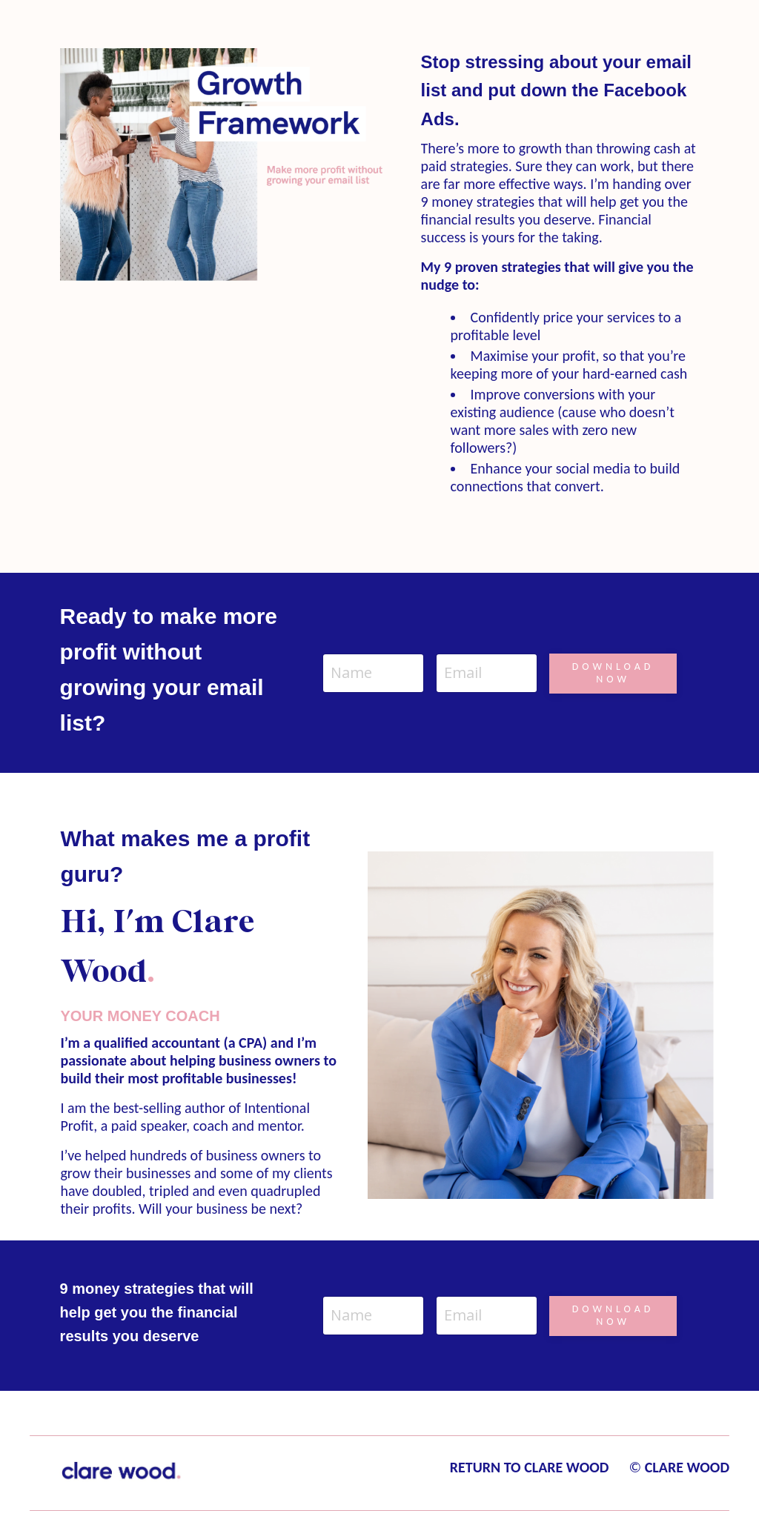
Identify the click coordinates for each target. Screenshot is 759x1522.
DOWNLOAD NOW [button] (613, 672)
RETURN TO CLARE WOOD (529, 1467)
